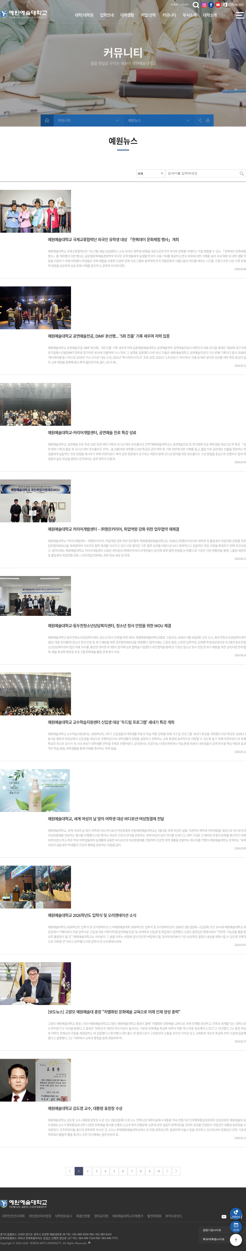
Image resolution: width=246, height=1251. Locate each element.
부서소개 (189, 15)
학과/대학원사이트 (213, 1239)
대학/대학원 (84, 15)
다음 (167, 1171)
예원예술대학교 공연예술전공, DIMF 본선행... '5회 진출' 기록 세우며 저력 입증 (109, 336)
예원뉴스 (134, 120)
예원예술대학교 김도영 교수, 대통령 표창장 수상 (85, 1108)
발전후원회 (154, 1215)
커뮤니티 (169, 15)
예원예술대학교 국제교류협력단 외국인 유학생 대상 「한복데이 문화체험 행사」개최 (113, 239)
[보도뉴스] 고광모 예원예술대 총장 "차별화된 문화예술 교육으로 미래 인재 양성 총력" (114, 1012)
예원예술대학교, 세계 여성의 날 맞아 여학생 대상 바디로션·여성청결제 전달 (106, 819)
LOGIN (184, 5)
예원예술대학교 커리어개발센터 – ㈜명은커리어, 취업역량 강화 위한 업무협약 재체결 (113, 529)
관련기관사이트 (212, 1230)
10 (158, 1171)
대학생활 (127, 15)
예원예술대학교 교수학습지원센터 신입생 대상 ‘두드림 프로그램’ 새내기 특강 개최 (111, 722)
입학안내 (107, 15)
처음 (70, 1171)
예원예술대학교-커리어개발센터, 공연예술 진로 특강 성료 (92, 432)
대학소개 (210, 15)
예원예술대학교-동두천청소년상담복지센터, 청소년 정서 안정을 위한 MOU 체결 (109, 626)
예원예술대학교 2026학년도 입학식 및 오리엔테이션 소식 (92, 915)
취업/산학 (148, 15)
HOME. (175, 5)
